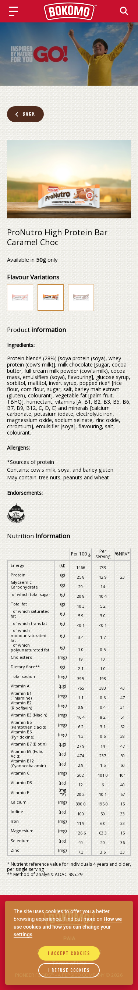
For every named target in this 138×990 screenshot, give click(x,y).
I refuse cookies (69, 970)
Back (25, 114)
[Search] (124, 11)
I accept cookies (69, 953)
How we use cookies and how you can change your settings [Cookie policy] (68, 926)
